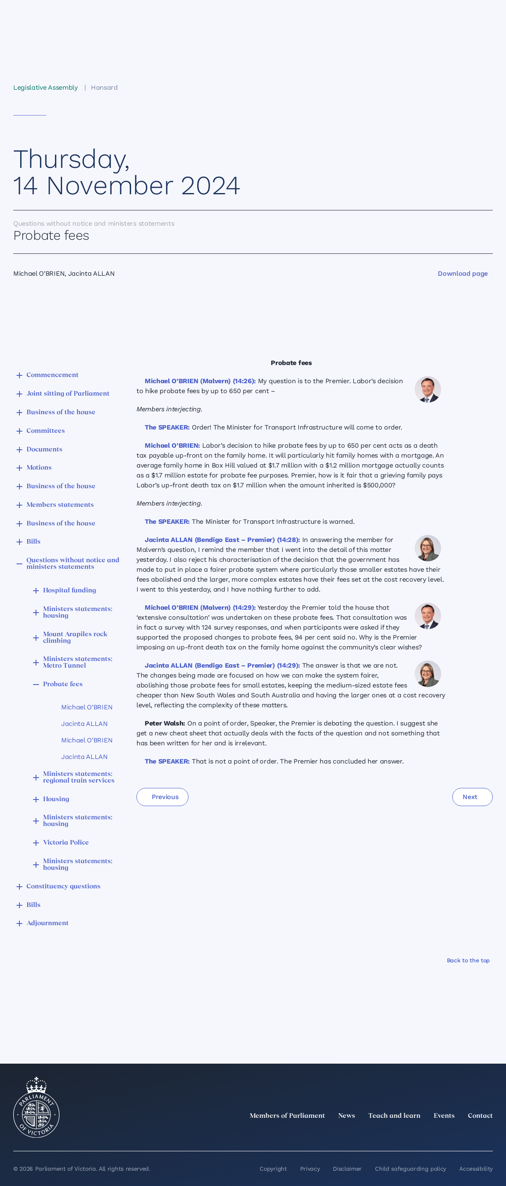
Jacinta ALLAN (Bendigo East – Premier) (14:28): (222, 540)
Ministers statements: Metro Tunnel (77, 662)
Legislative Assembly (45, 87)
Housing (56, 799)
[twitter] (397, 1134)
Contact (480, 1116)
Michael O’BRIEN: (172, 445)
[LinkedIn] (415, 1134)
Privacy (310, 1168)
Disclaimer (347, 1168)
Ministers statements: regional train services (79, 777)
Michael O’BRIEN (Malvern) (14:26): (200, 381)
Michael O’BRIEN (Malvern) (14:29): (200, 607)
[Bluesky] (488, 1134)
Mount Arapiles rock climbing (75, 638)
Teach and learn (394, 1116)
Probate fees (63, 684)
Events (444, 1116)
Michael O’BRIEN (86, 707)
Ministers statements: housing (77, 612)
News (346, 1116)
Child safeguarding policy (410, 1168)
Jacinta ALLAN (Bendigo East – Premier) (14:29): (222, 665)
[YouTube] (469, 1134)
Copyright (273, 1168)
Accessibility (476, 1168)
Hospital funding (69, 591)
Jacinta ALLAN (84, 724)
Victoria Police (66, 843)
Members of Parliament (287, 1116)
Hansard (104, 87)
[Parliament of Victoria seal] (36, 1107)
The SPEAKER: (167, 427)
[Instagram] (433, 1134)
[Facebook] (451, 1134)
